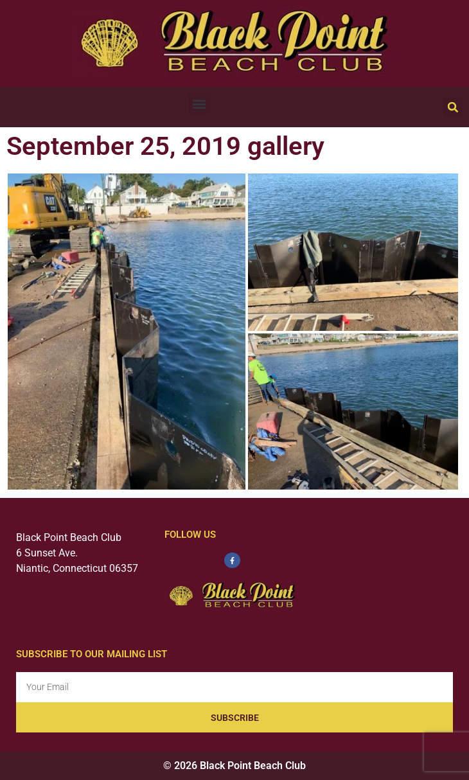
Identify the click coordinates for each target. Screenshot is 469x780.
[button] (199, 103)
